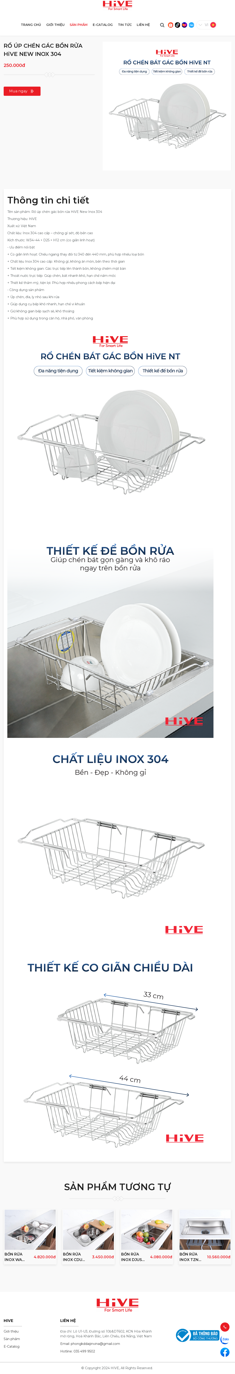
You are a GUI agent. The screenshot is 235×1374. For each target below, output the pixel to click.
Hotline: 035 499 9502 (77, 1351)
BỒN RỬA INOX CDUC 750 (74, 1257)
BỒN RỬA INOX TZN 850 (189, 1257)
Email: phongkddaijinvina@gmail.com (90, 1344)
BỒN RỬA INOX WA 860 (13, 1257)
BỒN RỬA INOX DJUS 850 (131, 1257)
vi (206, 25)
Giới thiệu (11, 1331)
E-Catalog (11, 1346)
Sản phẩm (12, 1339)
